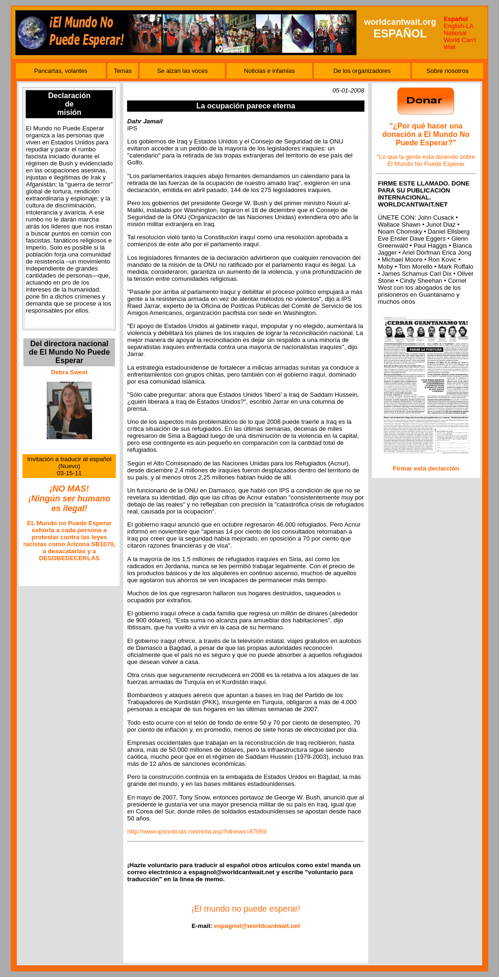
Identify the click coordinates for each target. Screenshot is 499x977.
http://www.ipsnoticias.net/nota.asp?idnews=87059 (196, 831)
